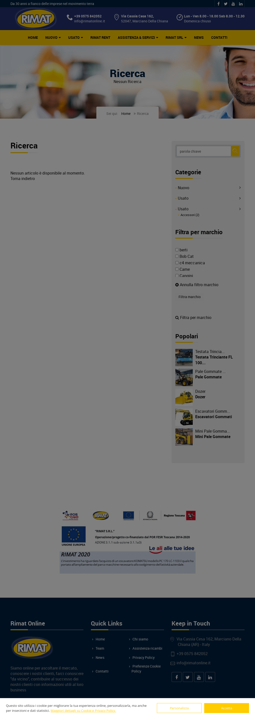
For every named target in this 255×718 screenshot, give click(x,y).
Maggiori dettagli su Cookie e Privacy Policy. (83, 710)
